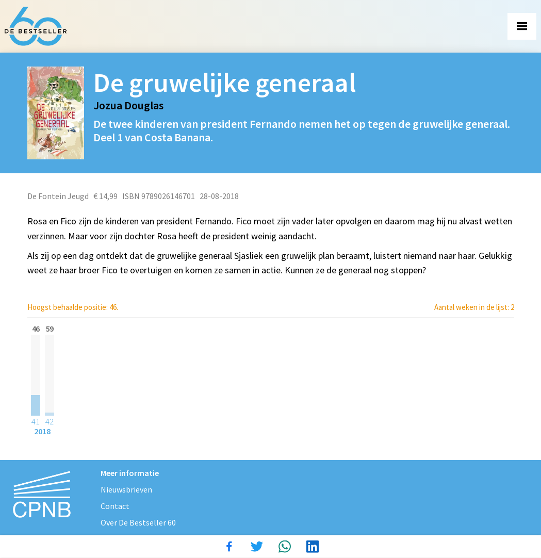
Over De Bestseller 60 (138, 522)
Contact (115, 506)
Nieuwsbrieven (126, 489)
